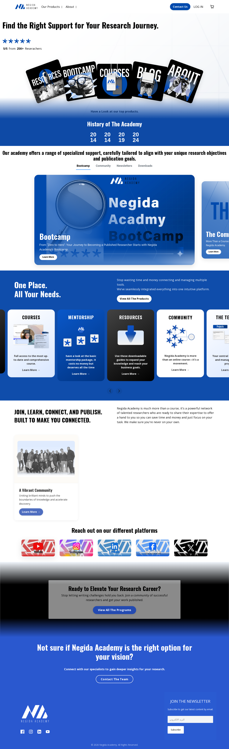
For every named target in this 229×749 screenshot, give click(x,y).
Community (103, 165)
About (71, 7)
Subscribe (176, 729)
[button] (110, 391)
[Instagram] (31, 732)
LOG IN (198, 7)
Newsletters (124, 165)
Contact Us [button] (180, 6)
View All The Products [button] (134, 298)
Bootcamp (83, 165)
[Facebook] (23, 732)
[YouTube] (48, 732)
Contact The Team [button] (114, 679)
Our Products (51, 7)
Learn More (48, 257)
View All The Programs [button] (114, 610)
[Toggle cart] (212, 6)
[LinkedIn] (39, 732)
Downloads (145, 165)
